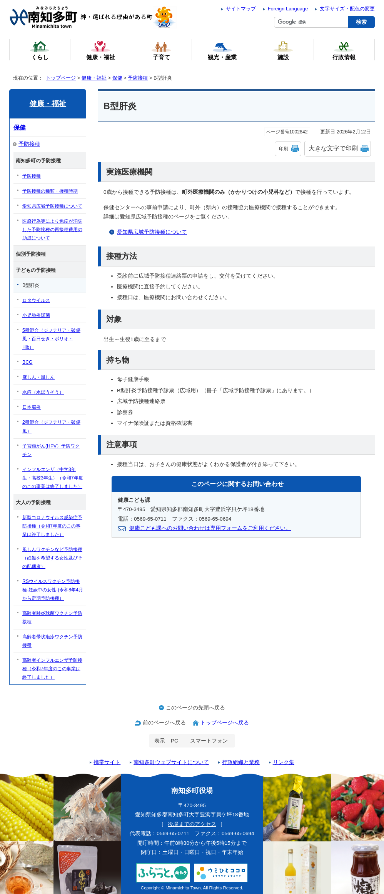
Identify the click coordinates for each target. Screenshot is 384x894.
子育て (161, 50)
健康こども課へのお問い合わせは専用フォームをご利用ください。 (210, 528)
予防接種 (138, 78)
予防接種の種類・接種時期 (50, 191)
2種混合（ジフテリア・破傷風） (51, 426)
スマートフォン (209, 741)
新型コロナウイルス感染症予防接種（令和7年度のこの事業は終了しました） (52, 526)
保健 (117, 78)
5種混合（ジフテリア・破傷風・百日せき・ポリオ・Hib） (51, 339)
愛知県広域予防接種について (152, 232)
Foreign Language (288, 9)
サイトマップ (241, 9)
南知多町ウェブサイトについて (171, 762)
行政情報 (344, 50)
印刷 (283, 148)
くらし (39, 50)
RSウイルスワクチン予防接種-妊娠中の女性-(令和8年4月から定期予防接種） (52, 590)
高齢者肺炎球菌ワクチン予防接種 (52, 617)
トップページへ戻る (224, 723)
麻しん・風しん (38, 377)
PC (174, 741)
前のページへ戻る (164, 723)
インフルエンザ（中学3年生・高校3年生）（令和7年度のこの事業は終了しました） (52, 478)
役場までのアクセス (192, 824)
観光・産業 (222, 50)
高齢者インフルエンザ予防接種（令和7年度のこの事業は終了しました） (52, 669)
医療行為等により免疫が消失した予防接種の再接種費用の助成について (52, 229)
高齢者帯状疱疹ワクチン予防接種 (52, 641)
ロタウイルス (36, 300)
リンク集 (283, 762)
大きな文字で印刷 (333, 148)
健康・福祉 (94, 78)
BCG (27, 362)
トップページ (61, 78)
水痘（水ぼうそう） (43, 392)
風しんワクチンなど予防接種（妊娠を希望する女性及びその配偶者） (52, 558)
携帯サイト (106, 762)
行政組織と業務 (241, 762)
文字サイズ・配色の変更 (347, 9)
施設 (283, 50)
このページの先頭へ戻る (195, 708)
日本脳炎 (31, 407)
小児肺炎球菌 (36, 315)
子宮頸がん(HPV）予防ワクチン (51, 450)
